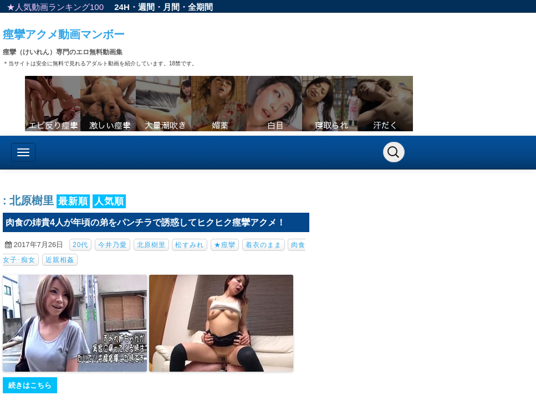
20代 (80, 245)
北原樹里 (151, 245)
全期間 (200, 7)
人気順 (109, 201)
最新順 (73, 201)
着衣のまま (264, 245)
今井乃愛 (112, 245)
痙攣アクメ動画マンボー (64, 34)
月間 (171, 7)
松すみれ (189, 245)
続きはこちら (30, 385)
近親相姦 (59, 260)
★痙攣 (225, 245)
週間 (146, 7)
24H (122, 7)
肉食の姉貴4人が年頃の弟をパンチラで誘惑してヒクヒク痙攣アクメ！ (145, 222)
